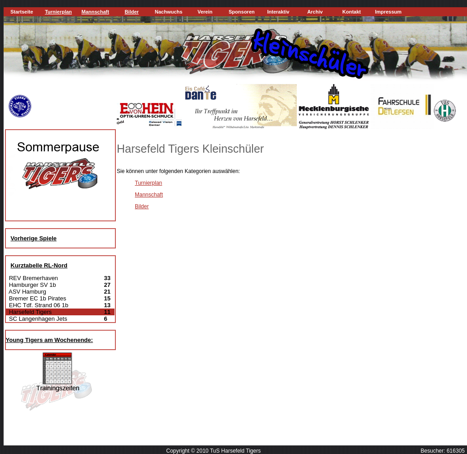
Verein (204, 11)
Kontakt (352, 11)
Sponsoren (241, 11)
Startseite (21, 11)
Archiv (315, 11)
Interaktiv (278, 11)
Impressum (388, 11)
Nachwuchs (168, 11)
